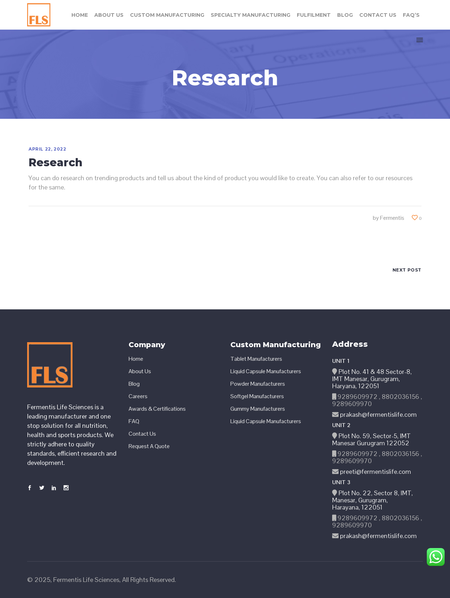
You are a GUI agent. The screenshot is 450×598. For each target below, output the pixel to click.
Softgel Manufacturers (257, 396)
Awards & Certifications (157, 408)
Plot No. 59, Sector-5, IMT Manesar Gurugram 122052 (371, 439)
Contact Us (142, 433)
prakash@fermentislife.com (378, 414)
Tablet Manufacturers (256, 359)
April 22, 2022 (47, 149)
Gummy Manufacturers (257, 408)
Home (136, 359)
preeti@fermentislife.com (375, 471)
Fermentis (392, 218)
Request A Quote (149, 446)
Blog (134, 383)
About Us (140, 371)
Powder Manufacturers (257, 383)
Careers (138, 396)
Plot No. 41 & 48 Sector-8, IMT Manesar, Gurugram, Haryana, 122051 (372, 379)
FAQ (134, 421)
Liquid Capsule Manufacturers (265, 371)
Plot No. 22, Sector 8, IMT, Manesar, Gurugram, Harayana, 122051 (372, 500)
